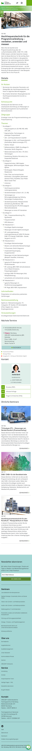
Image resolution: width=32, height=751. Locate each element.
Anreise (3, 675)
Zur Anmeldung (16, 579)
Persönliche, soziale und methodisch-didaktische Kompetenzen (14, 613)
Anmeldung (4, 671)
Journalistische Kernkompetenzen (10, 592)
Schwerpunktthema (6, 631)
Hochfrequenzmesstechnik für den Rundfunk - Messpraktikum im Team (14, 520)
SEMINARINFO (25, 448)
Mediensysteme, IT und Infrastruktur (11, 609)
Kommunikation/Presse (7, 656)
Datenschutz (4, 732)
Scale (17, 5)
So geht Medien (5, 690)
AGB (2, 729)
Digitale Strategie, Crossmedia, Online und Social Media (14, 597)
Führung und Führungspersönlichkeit (11, 618)
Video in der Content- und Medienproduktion (13, 601)
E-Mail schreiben (16, 382)
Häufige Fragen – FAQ (7, 682)
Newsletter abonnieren (7, 686)
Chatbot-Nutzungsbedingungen (9, 739)
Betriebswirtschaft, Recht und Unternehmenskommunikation (9, 626)
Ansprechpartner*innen (7, 678)
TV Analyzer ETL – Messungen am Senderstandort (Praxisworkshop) (13, 429)
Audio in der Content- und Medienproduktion (13, 605)
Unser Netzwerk (5, 652)
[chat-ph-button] (28, 747)
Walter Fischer (10, 343)
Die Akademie (5, 641)
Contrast (21, 5)
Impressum (4, 736)
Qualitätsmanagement (7, 649)
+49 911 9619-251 (16, 380)
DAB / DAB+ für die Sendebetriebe (14, 475)
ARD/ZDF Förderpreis (7, 664)
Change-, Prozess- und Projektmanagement (13, 622)
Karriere (3, 660)
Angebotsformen (5, 645)
